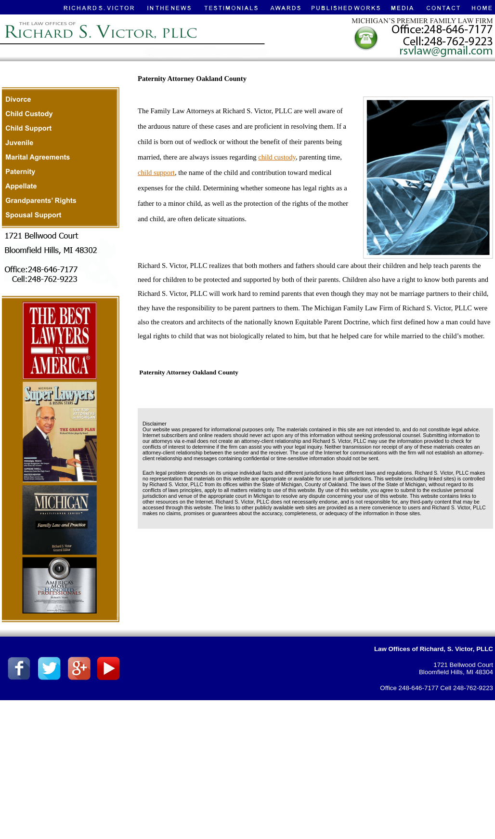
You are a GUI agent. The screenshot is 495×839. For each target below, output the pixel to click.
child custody (277, 157)
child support (156, 172)
